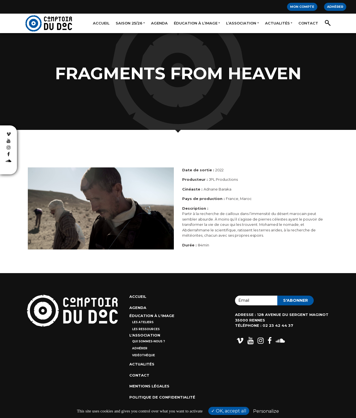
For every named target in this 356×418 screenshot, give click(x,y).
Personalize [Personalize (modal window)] (266, 411)
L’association (241, 23)
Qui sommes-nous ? (148, 341)
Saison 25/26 (129, 23)
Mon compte (302, 7)
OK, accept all (228, 411)
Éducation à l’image (195, 23)
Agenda (159, 23)
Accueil (101, 23)
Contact (308, 23)
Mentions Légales (149, 386)
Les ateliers (143, 322)
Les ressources (146, 329)
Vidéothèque (143, 355)
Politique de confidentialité (162, 397)
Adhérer (335, 7)
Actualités (277, 23)
